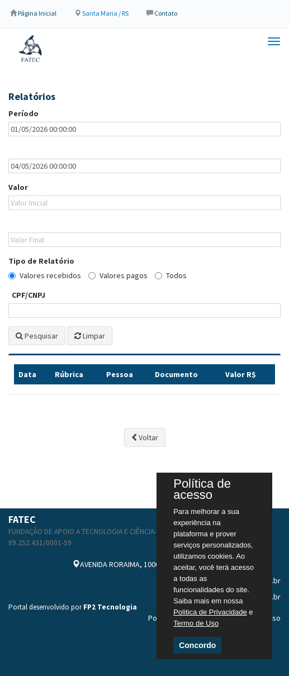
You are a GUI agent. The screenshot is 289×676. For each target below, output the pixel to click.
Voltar (144, 437)
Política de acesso (202, 489)
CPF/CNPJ (28, 295)
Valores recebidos (44, 275)
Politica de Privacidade (210, 612)
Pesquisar (37, 336)
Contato (165, 13)
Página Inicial (37, 13)
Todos (171, 275)
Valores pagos (118, 275)
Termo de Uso (196, 623)
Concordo (197, 645)
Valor (18, 187)
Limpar (89, 336)
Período (23, 113)
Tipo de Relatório (41, 261)
